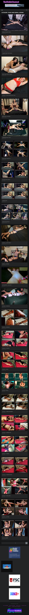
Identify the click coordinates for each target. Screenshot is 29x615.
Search (27, 10)
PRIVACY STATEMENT (12, 605)
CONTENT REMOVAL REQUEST (16, 606)
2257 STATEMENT (5, 605)
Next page (26, 543)
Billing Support (18, 605)
